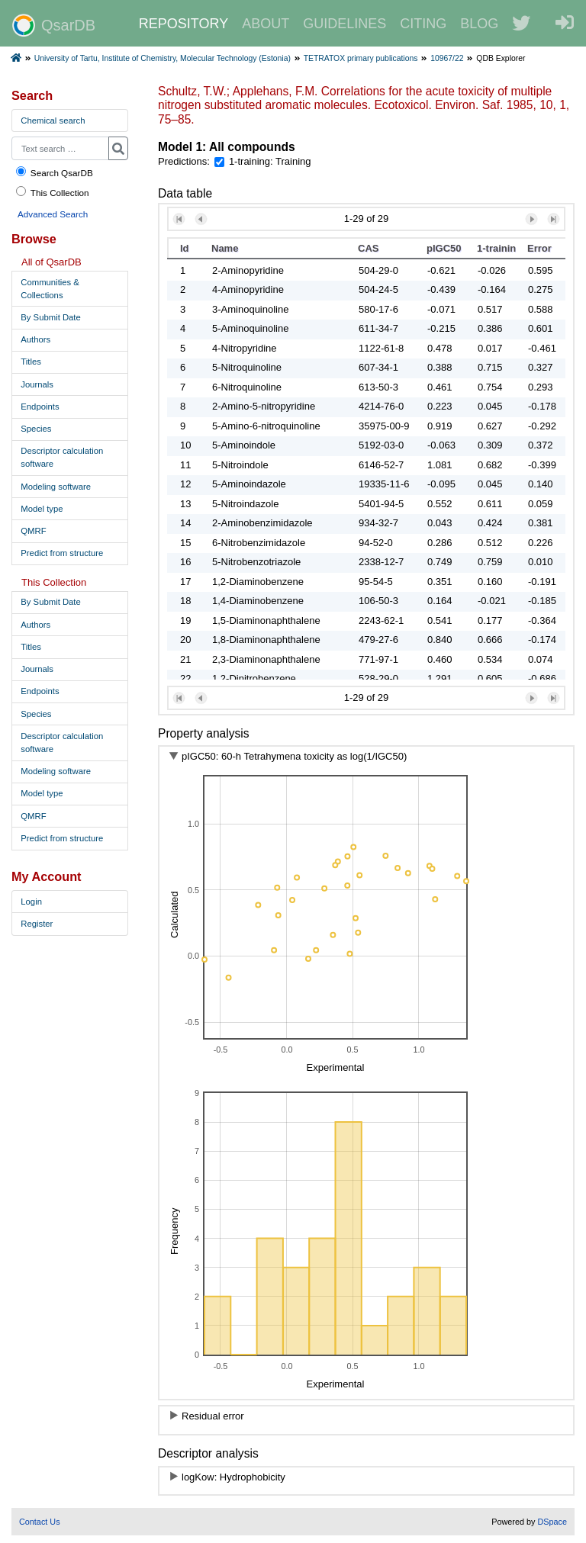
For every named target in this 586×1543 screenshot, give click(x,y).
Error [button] (539, 248)
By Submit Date (50, 317)
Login (31, 901)
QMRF (33, 530)
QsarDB (53, 25)
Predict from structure (62, 553)
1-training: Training (270, 161)
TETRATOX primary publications (361, 58)
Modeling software (56, 486)
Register (37, 923)
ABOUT (265, 23)
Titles (31, 361)
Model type (42, 508)
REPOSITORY (183, 23)
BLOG (479, 23)
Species (36, 428)
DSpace (552, 1521)
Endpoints (40, 406)
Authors (35, 339)
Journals (37, 384)
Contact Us (39, 1521)
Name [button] (224, 248)
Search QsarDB (53, 172)
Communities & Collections (50, 289)
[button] (179, 219)
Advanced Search (53, 214)
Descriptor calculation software (62, 457)
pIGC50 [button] (444, 248)
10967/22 (446, 58)
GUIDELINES (344, 23)
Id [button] (184, 248)
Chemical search (53, 120)
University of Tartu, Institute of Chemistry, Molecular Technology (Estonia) (162, 58)
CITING (423, 23)
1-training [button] (496, 248)
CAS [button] (368, 248)
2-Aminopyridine (248, 270)
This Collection (51, 192)
